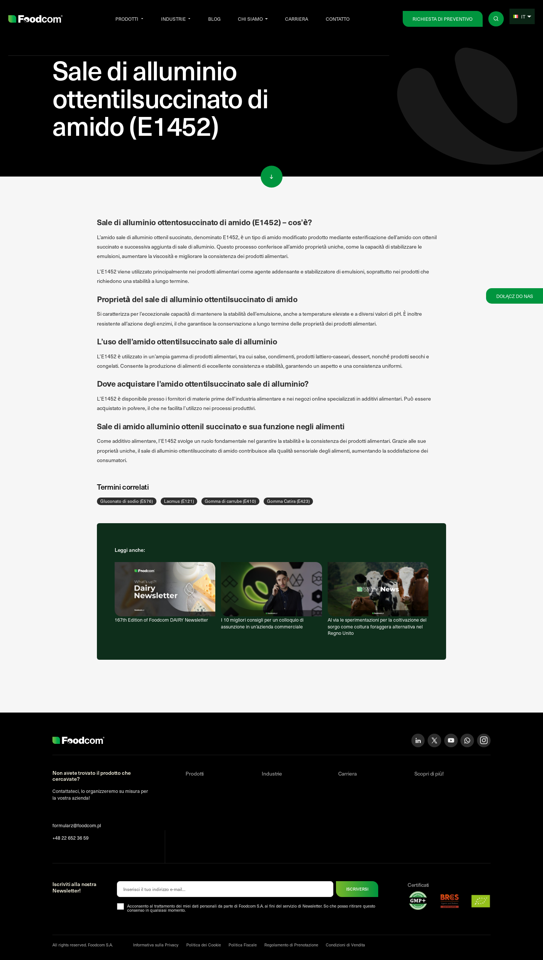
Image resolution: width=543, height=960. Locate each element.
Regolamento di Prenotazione (291, 945)
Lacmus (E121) (179, 501)
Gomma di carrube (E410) (230, 501)
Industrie (173, 18)
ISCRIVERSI (357, 889)
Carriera (296, 18)
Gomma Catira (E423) (288, 501)
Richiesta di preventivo (442, 18)
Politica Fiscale (243, 945)
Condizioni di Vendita (345, 945)
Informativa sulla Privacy (155, 945)
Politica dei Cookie (203, 945)
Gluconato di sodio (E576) (126, 501)
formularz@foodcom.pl (76, 825)
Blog (214, 18)
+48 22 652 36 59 (70, 837)
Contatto (338, 18)
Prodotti (126, 18)
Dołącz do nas (514, 296)
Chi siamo (250, 18)
